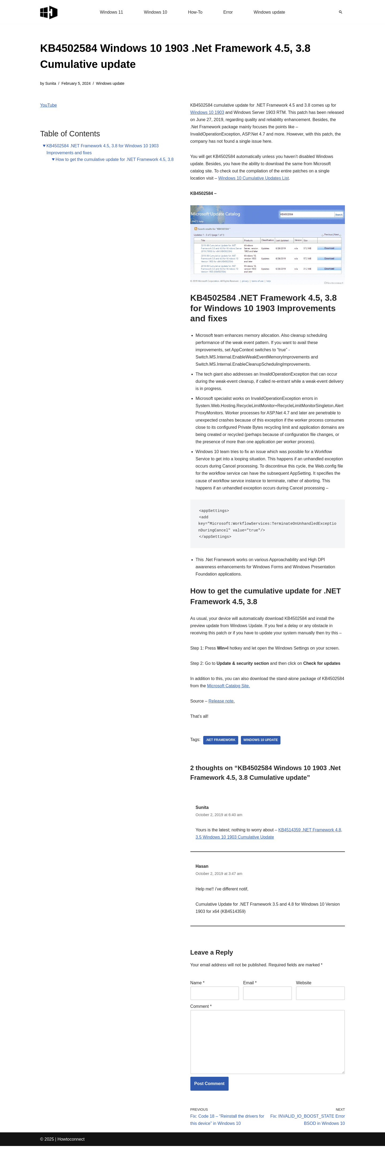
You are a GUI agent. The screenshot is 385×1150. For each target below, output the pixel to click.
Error (228, 12)
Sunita (50, 83)
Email (250, 986)
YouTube (48, 105)
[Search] (340, 12)
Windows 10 (155, 12)
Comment (201, 1010)
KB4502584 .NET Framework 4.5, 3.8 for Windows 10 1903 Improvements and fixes (103, 149)
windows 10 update (261, 743)
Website (303, 986)
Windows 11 (111, 12)
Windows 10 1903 (207, 112)
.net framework (221, 743)
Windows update (269, 12)
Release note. (222, 704)
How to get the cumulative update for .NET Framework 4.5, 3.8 (115, 159)
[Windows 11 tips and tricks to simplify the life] (49, 12)
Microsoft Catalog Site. (228, 689)
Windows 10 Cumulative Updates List (253, 178)
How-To (195, 12)
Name (197, 986)
